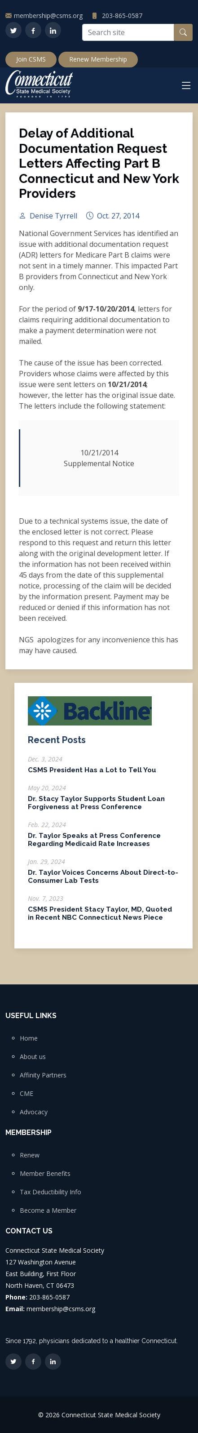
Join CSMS (31, 59)
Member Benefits (45, 1173)
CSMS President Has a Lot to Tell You (92, 774)
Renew (30, 1155)
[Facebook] (33, 30)
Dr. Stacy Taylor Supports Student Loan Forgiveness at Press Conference (96, 807)
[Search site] (128, 32)
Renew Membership (98, 59)
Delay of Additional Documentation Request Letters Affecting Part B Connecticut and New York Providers (99, 167)
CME (26, 1093)
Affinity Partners (43, 1075)
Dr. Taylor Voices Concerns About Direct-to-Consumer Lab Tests (103, 881)
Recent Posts (57, 744)
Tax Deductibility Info (50, 1192)
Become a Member (48, 1210)
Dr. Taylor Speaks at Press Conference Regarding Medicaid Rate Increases (94, 844)
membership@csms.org (48, 15)
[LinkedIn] (53, 30)
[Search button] (183, 32)
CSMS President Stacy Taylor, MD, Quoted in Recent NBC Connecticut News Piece (100, 918)
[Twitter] (13, 30)
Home (29, 1038)
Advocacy (34, 1112)
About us (33, 1057)
